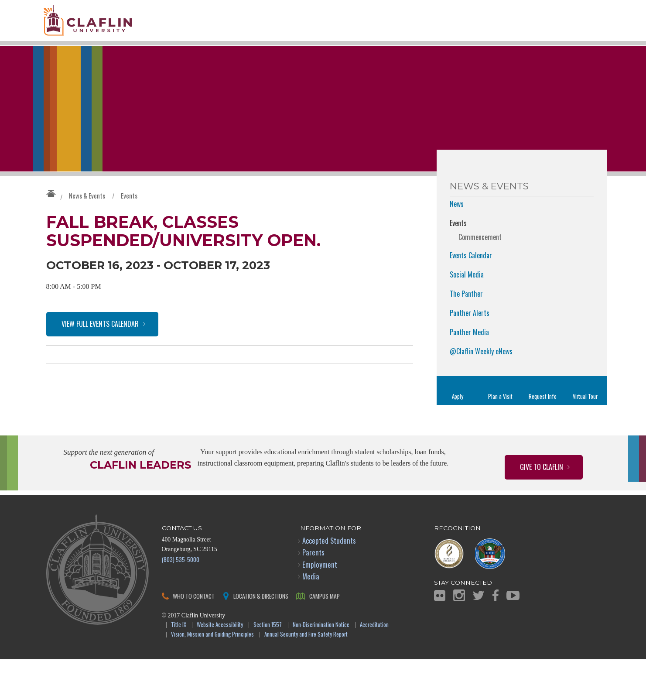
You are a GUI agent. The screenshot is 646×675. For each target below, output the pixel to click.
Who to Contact (194, 611)
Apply (457, 412)
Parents (313, 567)
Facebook (495, 611)
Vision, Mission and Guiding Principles (212, 650)
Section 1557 (267, 640)
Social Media (467, 290)
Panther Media (469, 348)
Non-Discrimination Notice (321, 640)
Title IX (178, 640)
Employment (319, 579)
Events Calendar (471, 271)
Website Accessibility (220, 640)
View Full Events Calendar (100, 339)
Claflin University (107, 24)
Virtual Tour (585, 412)
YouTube (513, 611)
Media (310, 591)
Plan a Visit (500, 412)
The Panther (466, 309)
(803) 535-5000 (180, 574)
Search (588, 33)
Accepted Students (329, 556)
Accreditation (374, 640)
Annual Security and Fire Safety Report (306, 650)
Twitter (478, 611)
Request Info (543, 412)
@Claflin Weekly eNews (481, 367)
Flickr (439, 611)
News (457, 219)
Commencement (480, 252)
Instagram (459, 611)
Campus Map (324, 611)
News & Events (87, 211)
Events (129, 211)
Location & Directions (260, 611)
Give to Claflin (541, 482)
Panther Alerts (469, 328)
